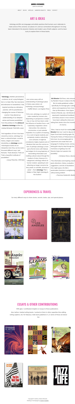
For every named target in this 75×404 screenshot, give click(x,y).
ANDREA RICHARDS (37, 4)
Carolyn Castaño (44, 400)
